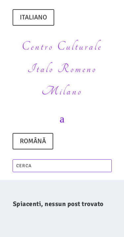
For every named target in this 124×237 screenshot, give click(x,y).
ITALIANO (33, 17)
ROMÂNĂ (33, 141)
